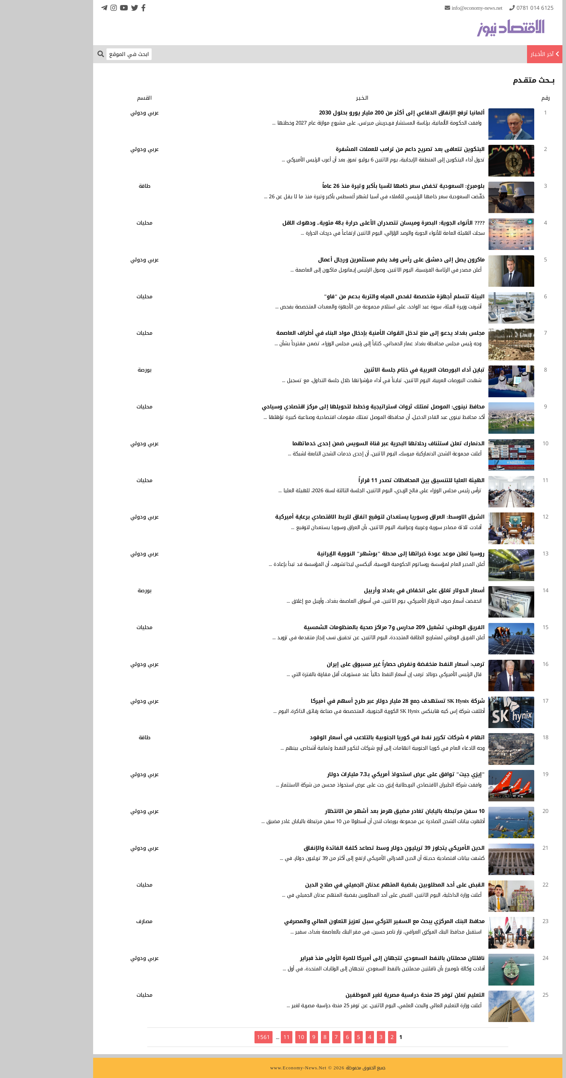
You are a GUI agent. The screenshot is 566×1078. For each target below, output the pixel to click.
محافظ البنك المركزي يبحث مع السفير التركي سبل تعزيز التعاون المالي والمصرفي (339, 921)
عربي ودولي (100, 113)
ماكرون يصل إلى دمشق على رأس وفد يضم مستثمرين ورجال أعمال (356, 260)
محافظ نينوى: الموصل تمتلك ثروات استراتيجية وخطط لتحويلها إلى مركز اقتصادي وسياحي (328, 407)
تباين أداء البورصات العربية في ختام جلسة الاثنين (379, 370)
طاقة (100, 186)
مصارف (99, 921)
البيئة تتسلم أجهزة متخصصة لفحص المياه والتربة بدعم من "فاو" (359, 296)
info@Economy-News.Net (432, 8)
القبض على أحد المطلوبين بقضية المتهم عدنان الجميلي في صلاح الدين (350, 885)
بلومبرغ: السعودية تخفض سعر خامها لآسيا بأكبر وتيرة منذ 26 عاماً (359, 186)
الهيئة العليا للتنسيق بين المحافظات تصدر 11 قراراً (377, 480)
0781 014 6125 (490, 8)
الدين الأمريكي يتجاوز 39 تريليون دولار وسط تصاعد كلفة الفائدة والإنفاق (349, 848)
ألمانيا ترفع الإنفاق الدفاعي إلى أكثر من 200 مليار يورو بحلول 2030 (357, 113)
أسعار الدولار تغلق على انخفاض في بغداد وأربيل (379, 590)
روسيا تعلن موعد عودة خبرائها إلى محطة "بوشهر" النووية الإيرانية (356, 554)
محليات (100, 223)
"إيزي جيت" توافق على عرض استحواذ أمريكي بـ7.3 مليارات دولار (361, 774)
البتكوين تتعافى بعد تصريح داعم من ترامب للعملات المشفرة (365, 149)
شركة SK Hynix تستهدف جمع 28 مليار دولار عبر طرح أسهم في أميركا (353, 701)
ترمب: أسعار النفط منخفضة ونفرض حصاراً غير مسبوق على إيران (361, 664)
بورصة (100, 370)
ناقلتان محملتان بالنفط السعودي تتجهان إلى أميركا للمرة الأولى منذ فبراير (347, 958)
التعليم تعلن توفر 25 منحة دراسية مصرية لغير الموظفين (370, 995)
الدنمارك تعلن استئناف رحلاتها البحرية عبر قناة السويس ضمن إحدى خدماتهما (344, 443)
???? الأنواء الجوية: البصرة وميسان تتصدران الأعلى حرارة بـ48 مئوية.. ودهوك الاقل (339, 223)
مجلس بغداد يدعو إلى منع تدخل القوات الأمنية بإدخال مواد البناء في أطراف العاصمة (335, 333)
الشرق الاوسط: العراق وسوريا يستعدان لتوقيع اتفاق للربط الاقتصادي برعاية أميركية (335, 517)
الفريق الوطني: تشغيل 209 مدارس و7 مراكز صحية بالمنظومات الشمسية (349, 627)
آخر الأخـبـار (497, 54)
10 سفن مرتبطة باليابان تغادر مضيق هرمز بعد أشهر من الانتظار (360, 811)
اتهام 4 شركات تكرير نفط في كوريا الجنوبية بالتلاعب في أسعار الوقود (352, 737)
